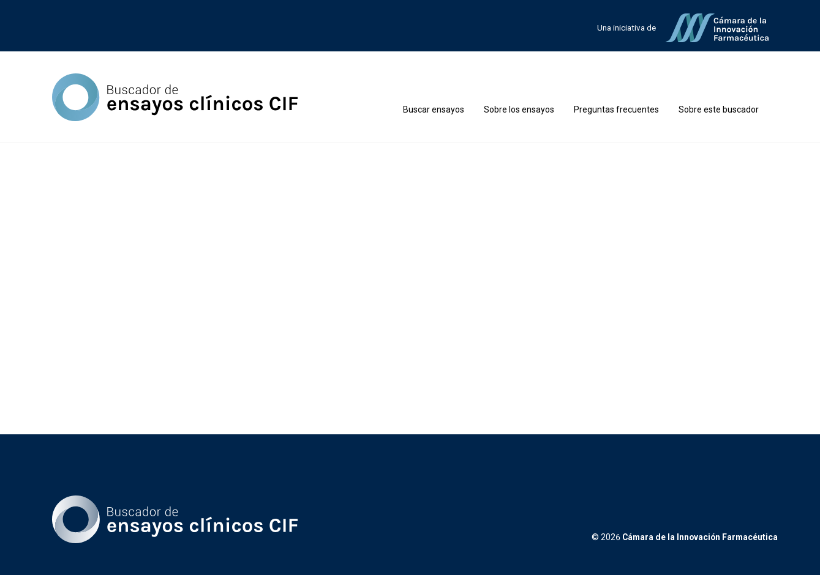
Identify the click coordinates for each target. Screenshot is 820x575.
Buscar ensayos (433, 109)
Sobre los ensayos (519, 109)
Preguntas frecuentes (616, 109)
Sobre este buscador (719, 109)
